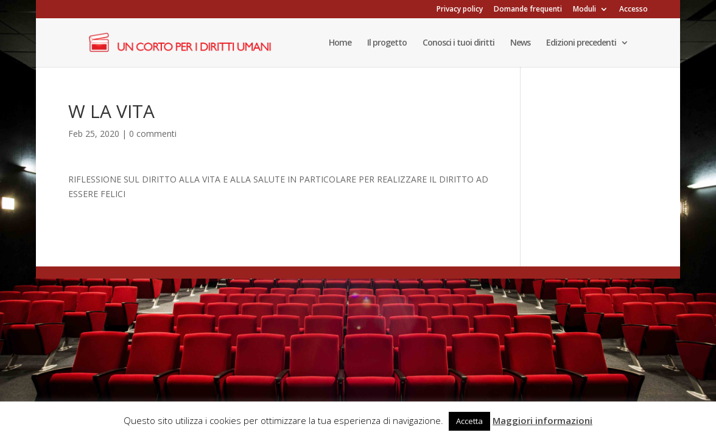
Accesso (633, 9)
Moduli (584, 9)
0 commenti (153, 133)
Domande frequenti (528, 9)
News (520, 43)
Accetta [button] (469, 420)
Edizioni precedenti (581, 43)
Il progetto (387, 43)
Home (340, 43)
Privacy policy (460, 9)
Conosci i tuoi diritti (458, 43)
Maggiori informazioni (542, 420)
